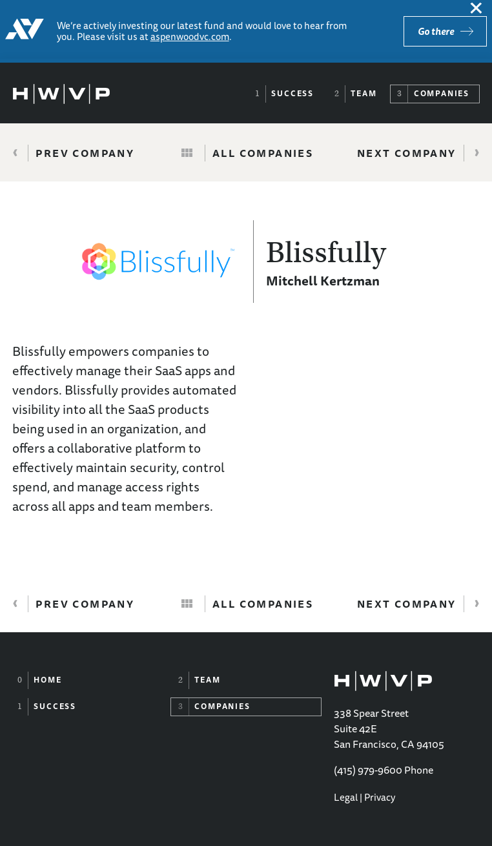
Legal (346, 797)
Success (292, 93)
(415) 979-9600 (368, 769)
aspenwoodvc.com (189, 36)
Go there (436, 31)
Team (363, 93)
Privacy (379, 797)
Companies (441, 93)
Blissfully (326, 252)
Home (47, 680)
